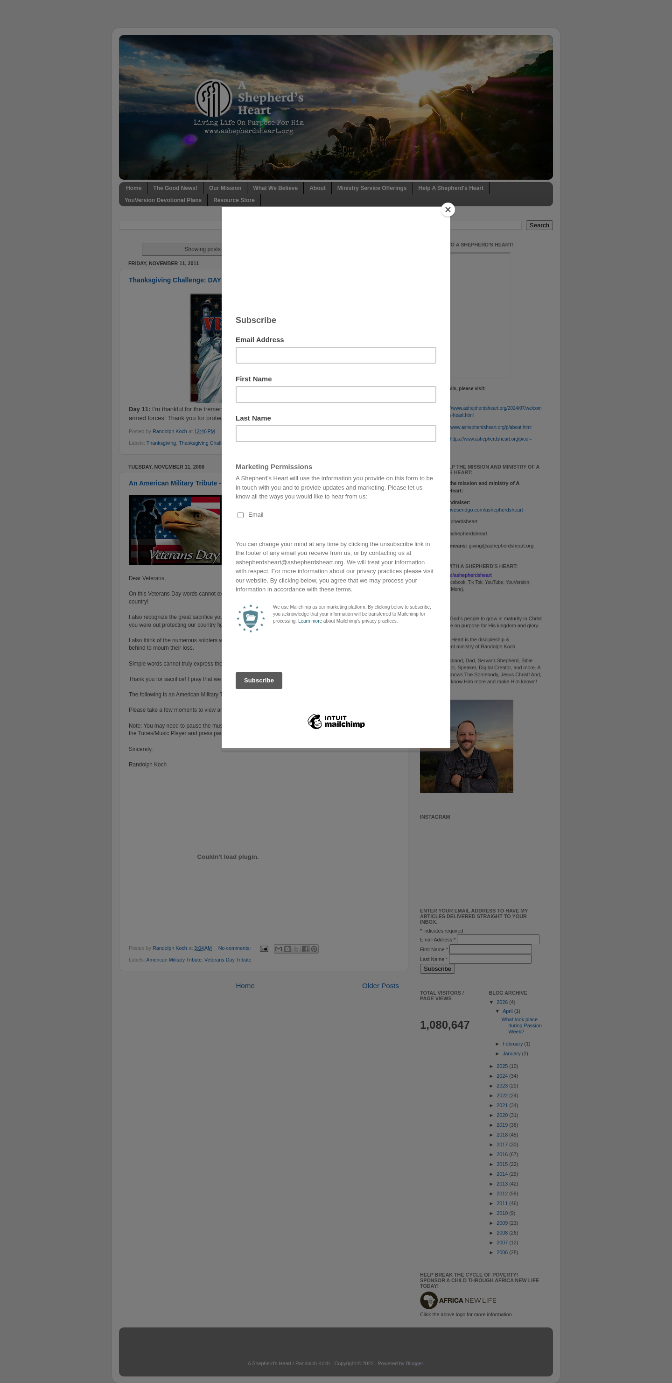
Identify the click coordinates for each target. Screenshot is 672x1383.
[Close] (448, 210)
